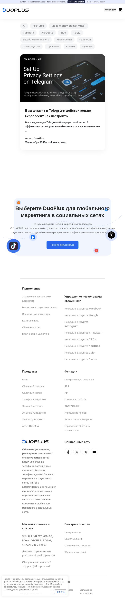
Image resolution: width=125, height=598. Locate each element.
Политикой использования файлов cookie (32, 588)
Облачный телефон (33, 388)
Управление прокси (76, 414)
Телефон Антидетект (34, 401)
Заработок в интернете (36, 39)
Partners (28, 32)
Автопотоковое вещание (78, 421)
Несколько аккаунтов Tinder (81, 361)
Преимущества (31, 46)
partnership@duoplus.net (38, 557)
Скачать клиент (73, 540)
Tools (76, 32)
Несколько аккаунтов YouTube (82, 347)
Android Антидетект (34, 414)
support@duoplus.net (36, 568)
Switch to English (76, 1)
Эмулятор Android (33, 421)
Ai (24, 26)
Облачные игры (31, 328)
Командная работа (75, 401)
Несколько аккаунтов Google (81, 317)
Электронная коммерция (36, 315)
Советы (70, 46)
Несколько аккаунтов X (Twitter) (84, 334)
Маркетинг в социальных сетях (40, 308)
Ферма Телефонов (32, 408)
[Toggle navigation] (121, 10)
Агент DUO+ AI (31, 428)
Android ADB (72, 408)
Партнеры (85, 39)
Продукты (53, 46)
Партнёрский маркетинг (35, 334)
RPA (67, 388)
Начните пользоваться (62, 245)
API (66, 394)
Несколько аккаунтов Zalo (80, 354)
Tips (63, 32)
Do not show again (96, 1)
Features (38, 26)
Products (47, 32)
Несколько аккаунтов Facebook (83, 310)
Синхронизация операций (79, 381)
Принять (60, 591)
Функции (87, 46)
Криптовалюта (30, 321)
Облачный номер (32, 394)
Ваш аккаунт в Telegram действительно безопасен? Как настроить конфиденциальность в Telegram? (58, 113)
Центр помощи (73, 534)
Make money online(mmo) (69, 26)
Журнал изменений (76, 554)
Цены (25, 381)
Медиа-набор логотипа (78, 547)
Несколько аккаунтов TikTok (81, 341)
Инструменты (64, 39)
